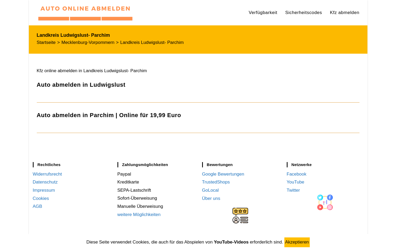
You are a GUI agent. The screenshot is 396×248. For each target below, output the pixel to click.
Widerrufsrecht (47, 174)
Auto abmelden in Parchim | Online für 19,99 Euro (109, 115)
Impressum (44, 190)
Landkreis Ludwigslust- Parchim (152, 42)
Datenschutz (45, 182)
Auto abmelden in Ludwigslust (81, 84)
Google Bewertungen (223, 174)
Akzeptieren (297, 242)
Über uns (211, 198)
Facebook (297, 174)
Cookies (41, 198)
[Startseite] (46, 42)
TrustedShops (216, 182)
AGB (37, 206)
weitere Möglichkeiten (139, 214)
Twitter (293, 190)
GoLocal (210, 190)
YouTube (295, 182)
